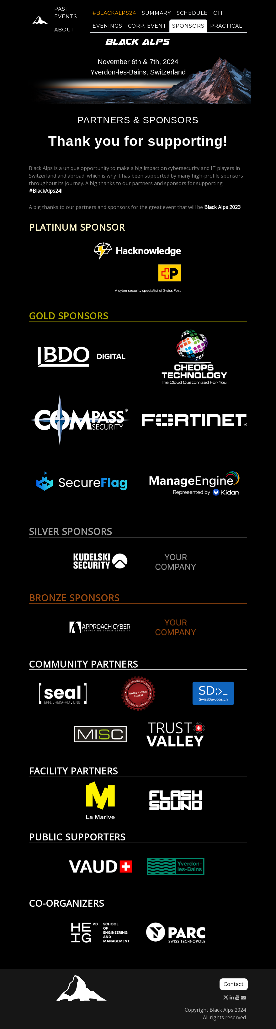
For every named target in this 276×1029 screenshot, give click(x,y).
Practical (226, 30)
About (64, 33)
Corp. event (147, 30)
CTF (218, 17)
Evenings (107, 30)
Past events (65, 16)
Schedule (192, 17)
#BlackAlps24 (114, 17)
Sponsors (188, 30)
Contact (234, 984)
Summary (156, 17)
